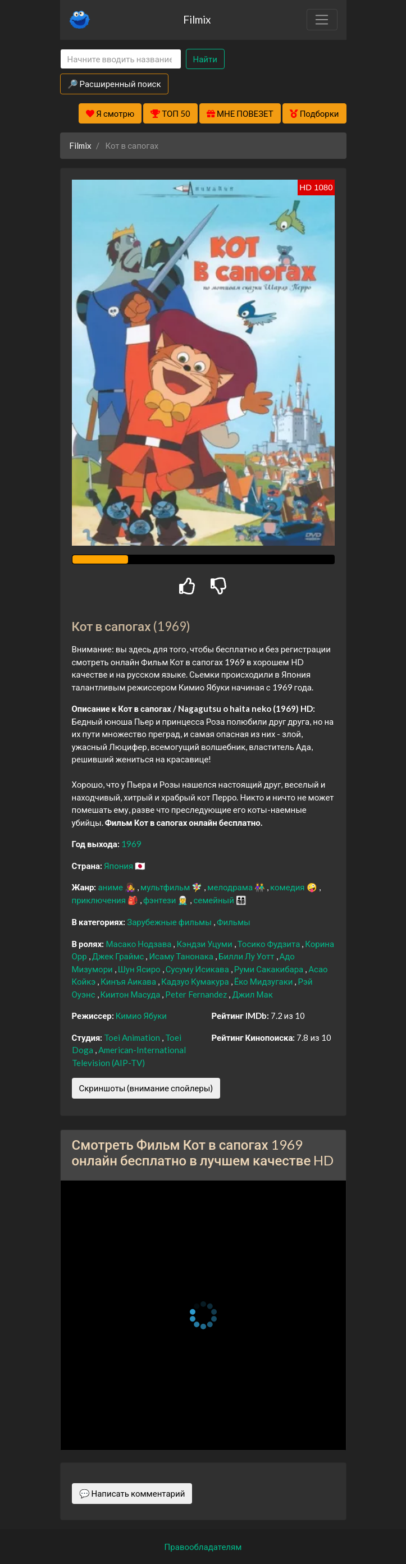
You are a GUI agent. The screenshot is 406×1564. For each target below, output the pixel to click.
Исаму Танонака (182, 956)
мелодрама (230, 887)
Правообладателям (203, 1547)
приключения (99, 900)
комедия (288, 887)
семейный (214, 900)
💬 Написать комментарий (132, 1493)
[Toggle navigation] (322, 19)
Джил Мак (252, 994)
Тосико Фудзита (270, 944)
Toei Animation (133, 1037)
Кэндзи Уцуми (205, 944)
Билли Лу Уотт (247, 956)
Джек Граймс (119, 956)
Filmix (197, 19)
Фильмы (233, 922)
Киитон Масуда (131, 994)
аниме (111, 887)
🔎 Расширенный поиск (114, 84)
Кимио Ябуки (141, 1015)
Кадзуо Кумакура (196, 981)
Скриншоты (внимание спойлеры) (146, 1088)
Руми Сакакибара (269, 969)
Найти (205, 59)
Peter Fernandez (197, 994)
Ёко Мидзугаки (264, 981)
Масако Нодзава (139, 944)
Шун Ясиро (140, 969)
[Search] (120, 59)
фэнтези (160, 900)
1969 (131, 844)
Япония (119, 866)
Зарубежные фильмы (170, 922)
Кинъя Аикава (129, 981)
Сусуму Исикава (198, 969)
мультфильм (165, 887)
